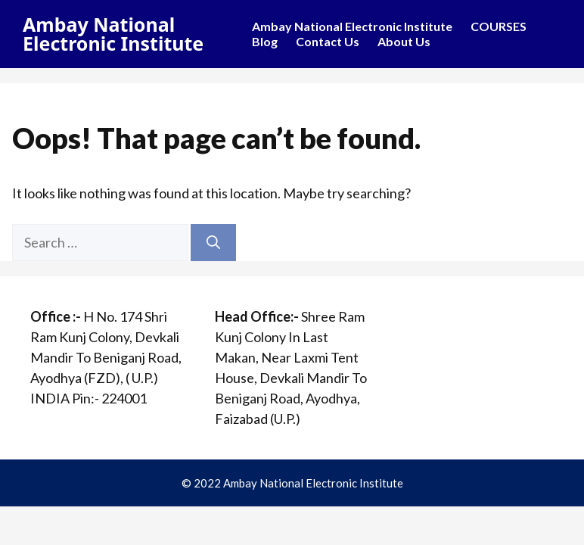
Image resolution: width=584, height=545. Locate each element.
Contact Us (327, 41)
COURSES (499, 26)
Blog (265, 41)
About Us (403, 41)
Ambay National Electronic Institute (113, 33)
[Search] (213, 242)
